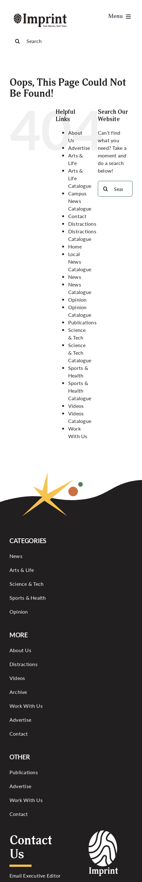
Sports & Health (78, 371)
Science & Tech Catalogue (79, 352)
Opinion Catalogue (79, 310)
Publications (82, 322)
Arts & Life (75, 159)
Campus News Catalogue (79, 201)
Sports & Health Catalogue (79, 390)
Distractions (82, 223)
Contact (77, 216)
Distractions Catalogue (82, 235)
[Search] (71, 41)
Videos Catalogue (79, 417)
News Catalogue (79, 288)
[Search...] (115, 189)
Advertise (79, 147)
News (74, 276)
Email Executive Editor (35, 875)
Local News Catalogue (79, 261)
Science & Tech (77, 333)
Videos (76, 405)
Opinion (77, 299)
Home (75, 246)
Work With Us (77, 432)
